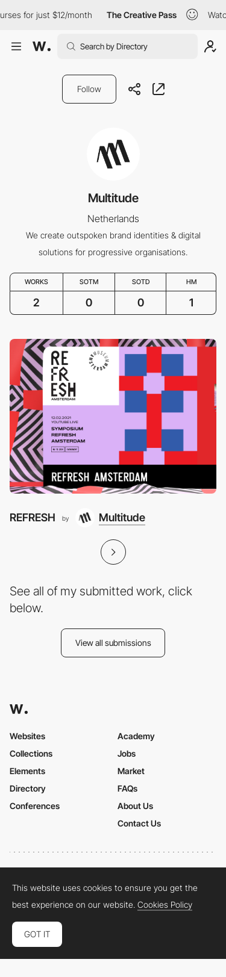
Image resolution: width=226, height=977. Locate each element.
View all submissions (113, 642)
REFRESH (32, 517)
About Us (135, 806)
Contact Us (139, 823)
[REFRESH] (113, 416)
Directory (28, 788)
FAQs (127, 788)
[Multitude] (110, 517)
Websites (27, 736)
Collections (31, 753)
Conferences (35, 806)
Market (131, 771)
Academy (136, 736)
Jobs (127, 753)
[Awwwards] (42, 46)
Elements (27, 771)
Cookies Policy (164, 905)
